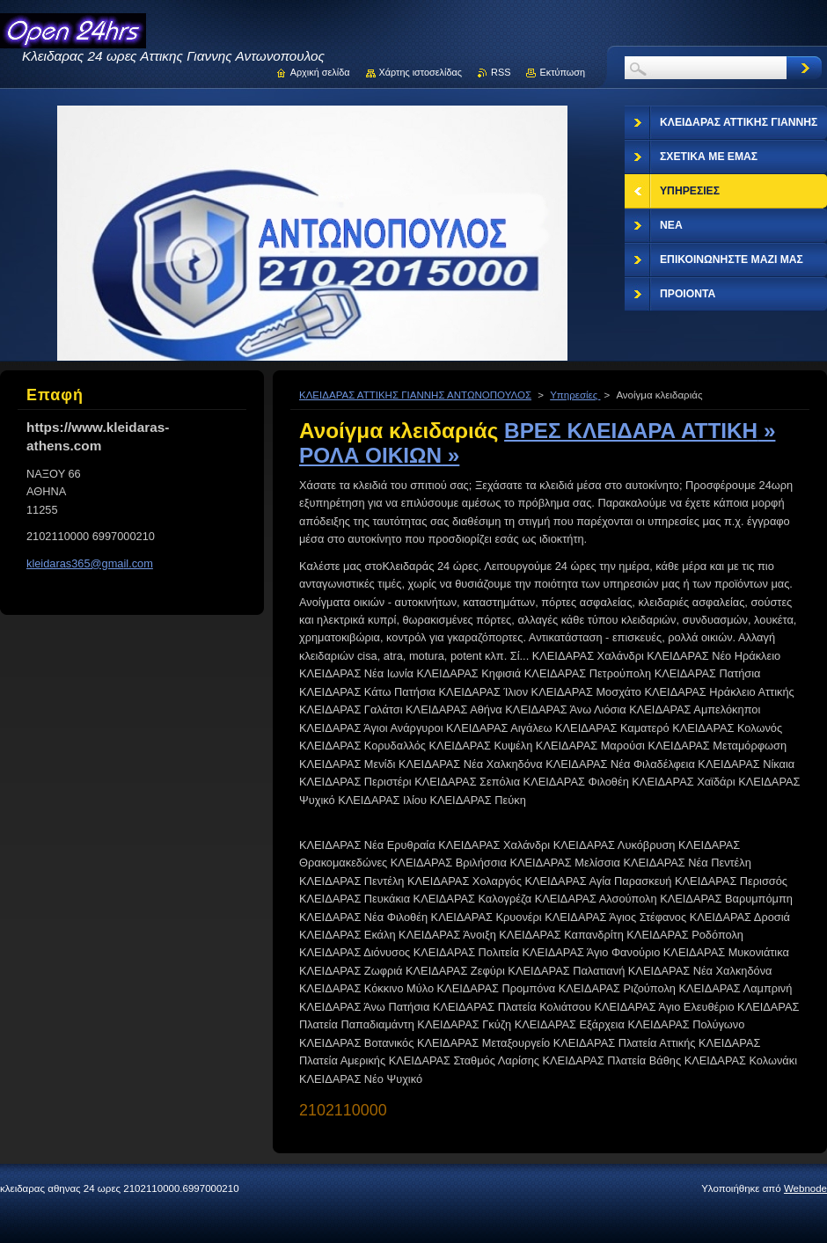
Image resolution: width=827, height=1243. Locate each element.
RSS (500, 72)
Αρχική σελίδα (320, 72)
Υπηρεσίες (575, 395)
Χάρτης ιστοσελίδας (421, 72)
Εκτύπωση (562, 72)
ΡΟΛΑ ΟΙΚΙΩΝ (379, 455)
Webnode (805, 1188)
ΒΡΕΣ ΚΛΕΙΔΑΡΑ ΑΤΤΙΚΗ (639, 430)
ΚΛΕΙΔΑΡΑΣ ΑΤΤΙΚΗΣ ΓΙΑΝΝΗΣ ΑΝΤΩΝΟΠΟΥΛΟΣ (415, 395)
